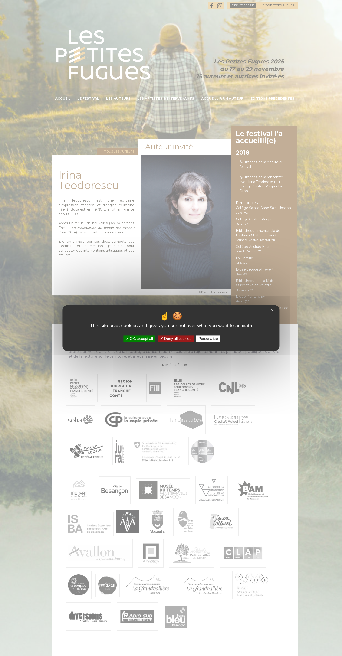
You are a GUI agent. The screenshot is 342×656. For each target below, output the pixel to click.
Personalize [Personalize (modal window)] (208, 339)
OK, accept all (139, 339)
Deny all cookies (175, 339)
